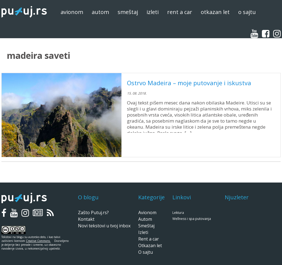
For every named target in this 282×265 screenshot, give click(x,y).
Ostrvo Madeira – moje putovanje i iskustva (189, 83)
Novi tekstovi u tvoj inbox (104, 226)
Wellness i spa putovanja (191, 218)
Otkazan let (215, 12)
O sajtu (247, 12)
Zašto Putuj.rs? (93, 212)
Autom (100, 12)
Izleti (153, 12)
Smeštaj (128, 12)
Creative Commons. (38, 241)
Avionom (72, 12)
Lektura (178, 212)
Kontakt (86, 219)
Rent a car (179, 12)
